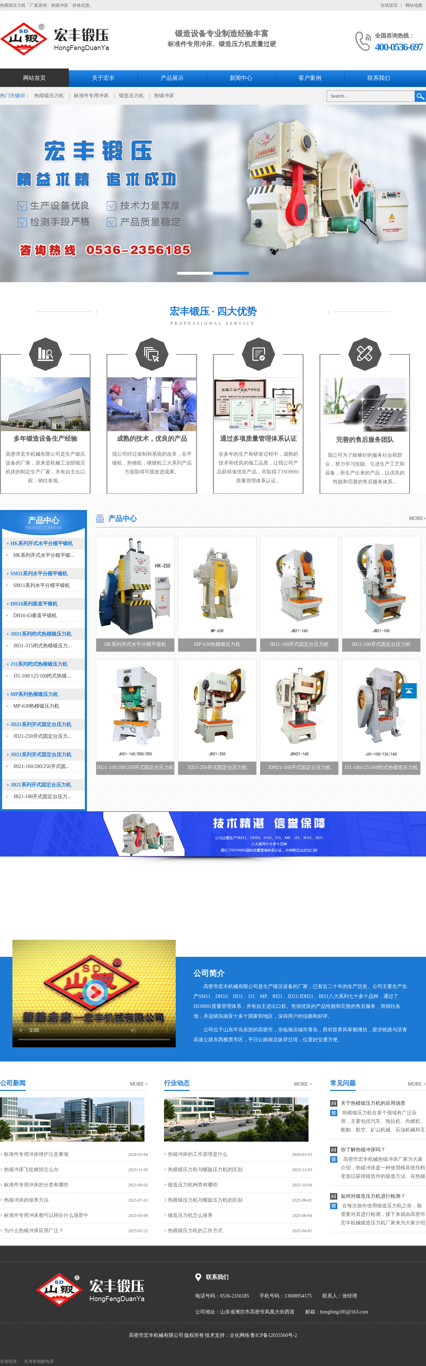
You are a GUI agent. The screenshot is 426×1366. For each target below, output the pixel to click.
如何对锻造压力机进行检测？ (373, 1196)
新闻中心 (241, 78)
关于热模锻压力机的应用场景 (373, 1103)
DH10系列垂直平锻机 (32, 604)
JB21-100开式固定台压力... (42, 796)
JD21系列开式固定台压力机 (38, 724)
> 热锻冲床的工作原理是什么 (196, 1154)
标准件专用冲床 (91, 95)
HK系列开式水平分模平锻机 (39, 543)
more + (139, 1084)
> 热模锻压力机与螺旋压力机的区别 (203, 1169)
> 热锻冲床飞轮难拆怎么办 (29, 1169)
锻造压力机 (131, 95)
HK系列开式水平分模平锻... (43, 555)
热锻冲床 (164, 95)
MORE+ (417, 518)
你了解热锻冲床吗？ (363, 1149)
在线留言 (389, 5)
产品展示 (172, 78)
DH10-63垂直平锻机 (35, 615)
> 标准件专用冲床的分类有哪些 (34, 1184)
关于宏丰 (103, 78)
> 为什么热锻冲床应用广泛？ (32, 1230)
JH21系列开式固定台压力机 (38, 754)
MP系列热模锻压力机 (32, 694)
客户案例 (310, 78)
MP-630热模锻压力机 (36, 706)
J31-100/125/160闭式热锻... (42, 676)
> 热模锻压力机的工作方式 (193, 1230)
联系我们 (378, 78)
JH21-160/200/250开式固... (41, 766)
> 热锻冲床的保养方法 (24, 1200)
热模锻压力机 (49, 95)
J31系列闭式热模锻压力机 (36, 664)
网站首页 (34, 78)
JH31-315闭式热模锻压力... (42, 645)
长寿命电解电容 (39, 1361)
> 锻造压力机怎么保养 (188, 1215)
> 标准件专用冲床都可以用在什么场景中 (44, 1215)
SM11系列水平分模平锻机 (36, 573)
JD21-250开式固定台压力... (42, 736)
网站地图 (413, 5)
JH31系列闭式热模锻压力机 (38, 634)
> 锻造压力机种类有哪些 (191, 1184)
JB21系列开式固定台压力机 (38, 785)
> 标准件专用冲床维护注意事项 (34, 1154)
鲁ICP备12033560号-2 (273, 1335)
